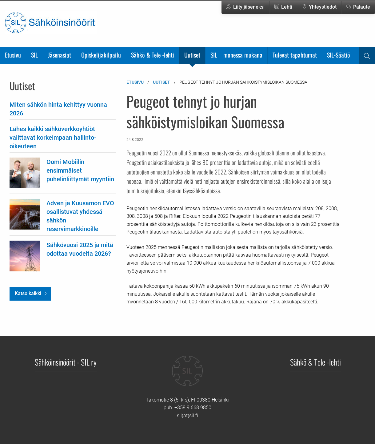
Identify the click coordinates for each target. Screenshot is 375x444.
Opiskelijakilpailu (101, 54)
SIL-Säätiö (338, 54)
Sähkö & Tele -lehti (152, 54)
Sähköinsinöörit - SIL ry (66, 362)
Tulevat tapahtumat (295, 54)
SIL (34, 54)
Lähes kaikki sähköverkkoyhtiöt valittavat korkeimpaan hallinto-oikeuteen (53, 137)
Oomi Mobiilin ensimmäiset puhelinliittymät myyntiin (80, 170)
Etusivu (13, 54)
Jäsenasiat (59, 54)
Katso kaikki (28, 293)
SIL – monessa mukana (236, 54)
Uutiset (192, 54)
